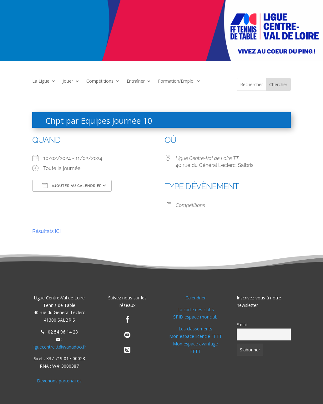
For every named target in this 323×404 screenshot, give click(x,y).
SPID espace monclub (195, 317)
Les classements (195, 329)
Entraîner (136, 81)
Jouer (68, 81)
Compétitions (100, 81)
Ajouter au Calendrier (72, 185)
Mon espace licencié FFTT (195, 336)
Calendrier (195, 298)
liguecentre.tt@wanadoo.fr (59, 347)
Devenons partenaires (59, 381)
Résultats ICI (46, 231)
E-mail (242, 324)
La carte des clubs (195, 310)
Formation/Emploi (176, 81)
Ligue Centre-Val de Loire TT (207, 158)
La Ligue (40, 81)
